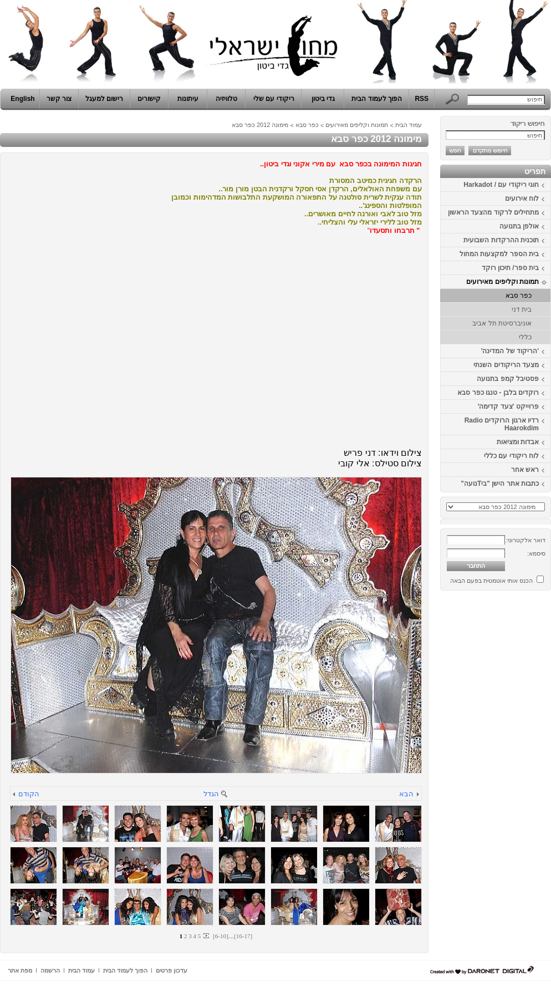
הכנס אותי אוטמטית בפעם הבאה (491, 580)
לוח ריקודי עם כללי (511, 456)
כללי (525, 337)
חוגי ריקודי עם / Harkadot (501, 185)
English (22, 99)
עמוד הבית (408, 124)
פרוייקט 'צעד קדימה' (508, 406)
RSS (421, 99)
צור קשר (59, 99)
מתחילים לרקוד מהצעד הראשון (493, 212)
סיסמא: (536, 553)
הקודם (28, 794)
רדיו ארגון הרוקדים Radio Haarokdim (502, 424)
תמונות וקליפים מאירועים (502, 282)
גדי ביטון (323, 99)
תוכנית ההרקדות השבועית (501, 240)
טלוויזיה (226, 99)
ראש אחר (525, 470)
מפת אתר (20, 970)
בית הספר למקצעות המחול (499, 254)
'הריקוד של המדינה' (510, 351)
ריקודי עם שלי (273, 99)
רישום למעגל (104, 99)
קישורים (149, 99)
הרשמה (50, 970)
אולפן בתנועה (519, 226)
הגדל (211, 794)
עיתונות (187, 99)
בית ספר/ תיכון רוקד (510, 268)
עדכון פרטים (171, 970)
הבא (406, 794)
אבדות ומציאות (518, 442)
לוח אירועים (522, 198)
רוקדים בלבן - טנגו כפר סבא (498, 392)
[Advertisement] (517, 761)
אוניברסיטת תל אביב (502, 323)
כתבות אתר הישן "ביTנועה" (500, 483)
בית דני (522, 309)
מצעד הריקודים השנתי (506, 365)
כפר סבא (519, 295)
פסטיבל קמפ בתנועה (508, 379)
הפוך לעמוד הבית (376, 99)
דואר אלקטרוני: (525, 540)
